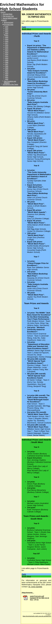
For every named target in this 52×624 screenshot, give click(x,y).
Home (3, 12)
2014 (6, 50)
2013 (6, 52)
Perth (24, 27)
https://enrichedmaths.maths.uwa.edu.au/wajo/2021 (37, 616)
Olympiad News (7, 14)
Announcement (8, 22)
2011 (6, 56)
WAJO (5, 20)
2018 (6, 41)
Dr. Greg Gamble (35, 587)
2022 (6, 33)
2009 (6, 60)
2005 (6, 69)
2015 (6, 47)
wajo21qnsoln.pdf (37, 596)
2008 (6, 62)
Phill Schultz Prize (8, 16)
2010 (6, 58)
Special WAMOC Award (10, 18)
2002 (6, 75)
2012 (6, 54)
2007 (6, 64)
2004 (6, 71)
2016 (6, 45)
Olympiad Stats (8, 24)
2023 (6, 31)
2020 (6, 37)
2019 (6, 39)
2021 (6, 35)
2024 (6, 29)
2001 (6, 77)
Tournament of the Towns (10, 84)
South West (26, 29)
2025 (6, 26)
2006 (6, 66)
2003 (6, 73)
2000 (6, 79)
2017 (6, 43)
